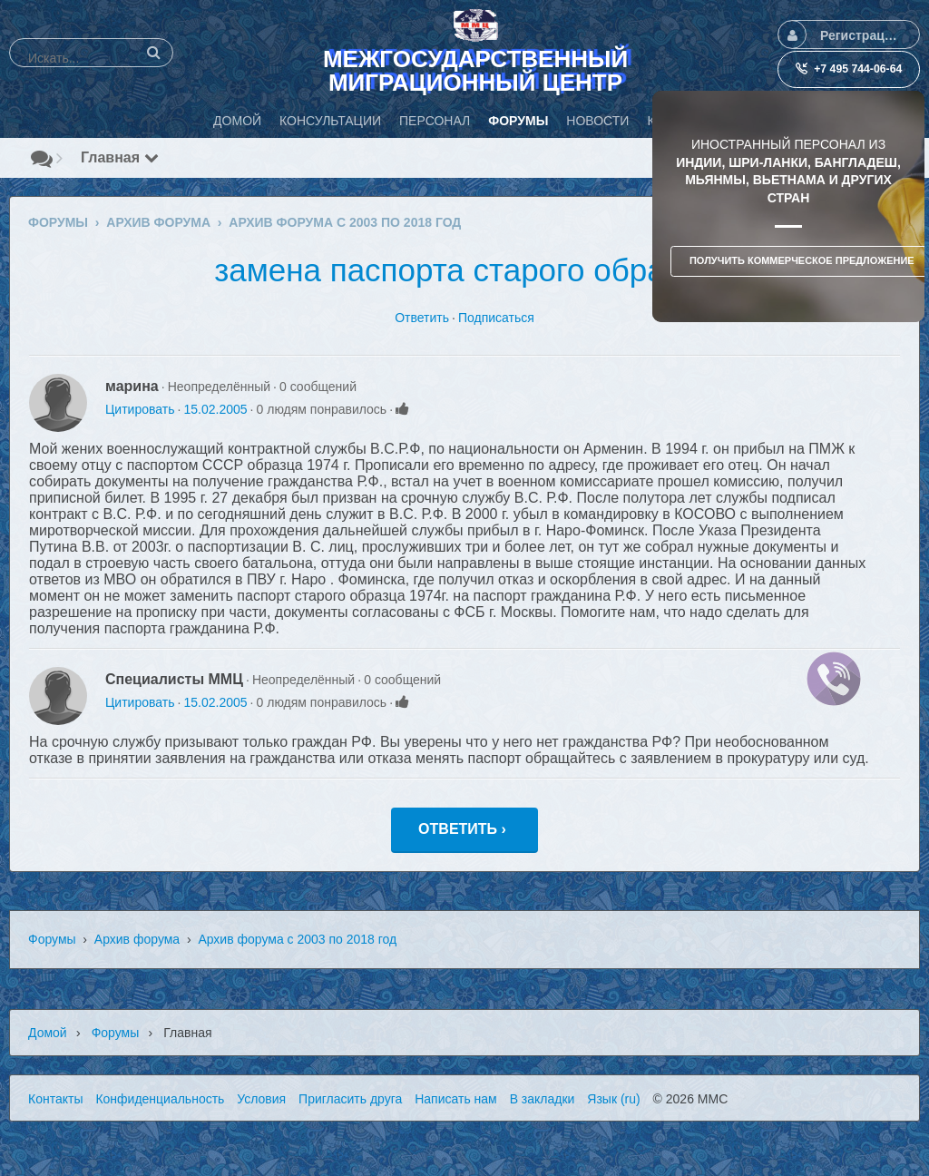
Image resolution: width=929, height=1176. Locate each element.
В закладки (542, 1099)
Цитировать (139, 409)
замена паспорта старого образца (464, 270)
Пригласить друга (350, 1099)
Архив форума (137, 939)
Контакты (55, 1099)
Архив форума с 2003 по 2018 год (297, 939)
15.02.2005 (215, 409)
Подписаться (496, 317)
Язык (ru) (613, 1099)
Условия (261, 1099)
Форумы (52, 939)
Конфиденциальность (159, 1099)
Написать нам (456, 1099)
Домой (47, 1032)
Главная (120, 157)
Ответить (422, 317)
